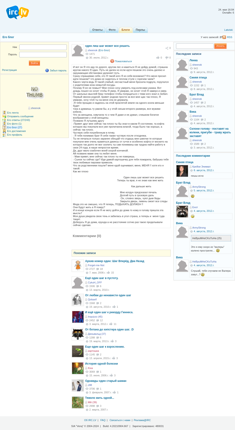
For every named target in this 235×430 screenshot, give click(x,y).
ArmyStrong (199, 186)
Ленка (194, 60)
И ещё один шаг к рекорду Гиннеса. (109, 312)
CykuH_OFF (95, 282)
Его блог (8, 37)
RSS (229, 37)
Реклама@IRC (142, 420)
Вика (193, 111)
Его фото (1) (14, 123)
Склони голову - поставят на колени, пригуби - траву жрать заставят (210, 132)
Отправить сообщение (20, 116)
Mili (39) (92, 402)
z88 (90, 385)
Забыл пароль (58, 70)
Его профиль (14, 134)
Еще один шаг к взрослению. (105, 346)
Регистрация (9, 70)
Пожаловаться (123, 61)
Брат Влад (197, 94)
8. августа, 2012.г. (204, 170)
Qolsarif (92, 299)
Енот (195, 207)
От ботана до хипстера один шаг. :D (109, 329)
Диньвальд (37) (97, 333)
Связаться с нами (120, 420)
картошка (93, 350)
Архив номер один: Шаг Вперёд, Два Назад (114, 261)
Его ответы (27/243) (18, 120)
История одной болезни (101, 363)
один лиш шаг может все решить (107, 45)
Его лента (13, 112)
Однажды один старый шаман (105, 381)
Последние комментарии (193, 155)
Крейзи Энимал (201, 166)
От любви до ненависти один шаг (108, 295)
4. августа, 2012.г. (204, 210)
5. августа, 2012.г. (204, 190)
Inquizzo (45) (95, 316)
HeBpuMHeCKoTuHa (204, 261)
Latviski (228, 29)
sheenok (93, 50)
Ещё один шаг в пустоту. (101, 278)
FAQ (102, 420)
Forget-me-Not (96, 265)
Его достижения (16, 131)
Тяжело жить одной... (99, 397)
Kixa (90, 368)
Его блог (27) (14, 127)
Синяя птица (198, 77)
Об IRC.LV (90, 420)
